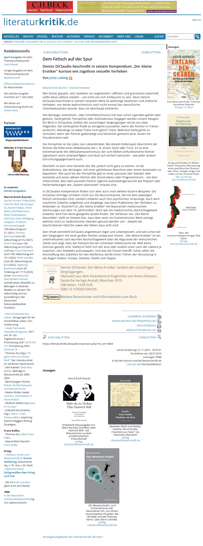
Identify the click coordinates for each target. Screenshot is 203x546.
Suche (159, 36)
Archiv (28, 36)
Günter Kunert (12, 200)
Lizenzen (131, 364)
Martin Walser (16, 207)
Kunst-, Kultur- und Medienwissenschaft (91, 41)
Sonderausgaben (15, 191)
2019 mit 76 (10, 349)
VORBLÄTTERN (151, 52)
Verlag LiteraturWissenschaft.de (78, 443)
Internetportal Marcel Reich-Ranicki (16, 277)
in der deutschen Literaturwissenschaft (16, 497)
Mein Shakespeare (15, 215)
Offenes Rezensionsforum (19, 83)
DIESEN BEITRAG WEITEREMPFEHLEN (136, 321)
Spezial (42, 36)
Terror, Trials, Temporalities (15, 415)
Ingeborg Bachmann (16, 266)
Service (89, 36)
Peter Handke (25, 257)
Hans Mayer (11, 64)
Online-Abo (10, 110)
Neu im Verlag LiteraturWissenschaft (184, 178)
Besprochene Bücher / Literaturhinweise (66, 87)
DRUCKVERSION (149, 325)
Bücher (57, 36)
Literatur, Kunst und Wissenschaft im (18, 458)
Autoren (73, 36)
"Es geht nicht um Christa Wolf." (17, 356)
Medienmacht (12, 77)
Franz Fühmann (24, 250)
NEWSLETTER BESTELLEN (143, 330)
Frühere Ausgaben (26, 41)
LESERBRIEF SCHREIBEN (144, 316)
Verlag (196, 20)
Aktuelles (11, 36)
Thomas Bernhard (14, 234)
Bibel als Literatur (20, 482)
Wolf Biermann (20, 211)
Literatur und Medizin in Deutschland (18, 397)
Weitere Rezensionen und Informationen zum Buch (98, 297)
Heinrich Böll (11, 204)
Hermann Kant (12, 218)
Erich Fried (10, 243)
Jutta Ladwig (58, 78)
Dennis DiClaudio (73, 267)
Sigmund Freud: (19, 472)
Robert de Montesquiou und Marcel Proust (18, 387)
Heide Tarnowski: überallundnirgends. (16, 329)
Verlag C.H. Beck (184, 107)
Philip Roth (28, 200)
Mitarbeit (106, 36)
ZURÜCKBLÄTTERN (55, 52)
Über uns (124, 36)
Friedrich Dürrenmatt (15, 223)
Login (139, 36)
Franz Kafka (11, 445)
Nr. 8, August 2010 (51, 41)
